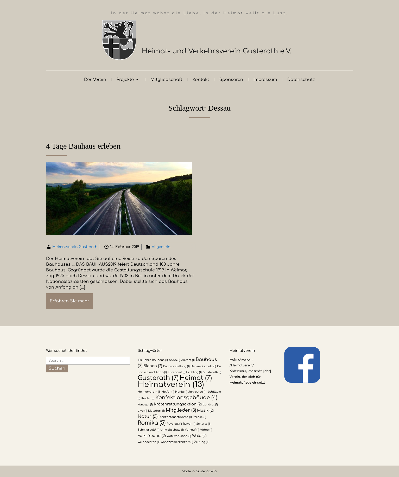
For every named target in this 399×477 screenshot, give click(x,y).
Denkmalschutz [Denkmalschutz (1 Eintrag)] (203, 366)
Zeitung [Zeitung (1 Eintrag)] (201, 442)
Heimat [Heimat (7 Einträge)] (196, 377)
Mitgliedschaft (166, 79)
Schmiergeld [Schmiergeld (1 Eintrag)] (148, 429)
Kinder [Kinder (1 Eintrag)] (147, 398)
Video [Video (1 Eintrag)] (206, 429)
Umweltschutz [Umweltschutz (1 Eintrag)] (172, 429)
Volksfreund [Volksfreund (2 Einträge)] (152, 436)
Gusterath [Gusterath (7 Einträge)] (158, 377)
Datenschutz (301, 79)
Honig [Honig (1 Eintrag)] (181, 391)
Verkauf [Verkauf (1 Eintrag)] (192, 429)
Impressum (265, 79)
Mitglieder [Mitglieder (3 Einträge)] (181, 410)
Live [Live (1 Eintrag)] (142, 410)
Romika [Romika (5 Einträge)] (152, 423)
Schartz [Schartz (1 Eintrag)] (203, 423)
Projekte (125, 79)
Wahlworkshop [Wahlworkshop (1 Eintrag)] (179, 436)
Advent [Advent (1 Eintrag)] (188, 360)
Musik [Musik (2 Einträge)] (205, 410)
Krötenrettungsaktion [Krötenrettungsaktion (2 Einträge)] (178, 404)
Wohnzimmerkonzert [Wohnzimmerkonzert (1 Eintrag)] (177, 442)
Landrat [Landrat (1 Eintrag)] (210, 404)
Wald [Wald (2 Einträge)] (199, 436)
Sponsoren (231, 79)
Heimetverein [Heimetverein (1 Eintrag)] (149, 391)
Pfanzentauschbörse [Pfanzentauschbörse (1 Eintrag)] (175, 417)
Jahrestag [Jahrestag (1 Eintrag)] (197, 391)
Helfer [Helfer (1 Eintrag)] (168, 391)
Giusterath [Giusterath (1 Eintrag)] (212, 372)
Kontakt (201, 79)
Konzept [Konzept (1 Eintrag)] (145, 404)
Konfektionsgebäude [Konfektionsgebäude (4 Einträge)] (186, 397)
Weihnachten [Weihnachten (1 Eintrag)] (149, 442)
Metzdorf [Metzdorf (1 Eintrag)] (156, 410)
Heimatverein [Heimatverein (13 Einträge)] (171, 384)
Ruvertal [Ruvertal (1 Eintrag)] (174, 423)
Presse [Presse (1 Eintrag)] (199, 417)
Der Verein (95, 79)
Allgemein (161, 247)
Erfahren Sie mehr (69, 301)
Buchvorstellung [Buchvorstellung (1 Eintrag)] (176, 366)
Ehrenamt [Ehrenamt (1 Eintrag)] (176, 372)
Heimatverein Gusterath (74, 247)
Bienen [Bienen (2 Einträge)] (152, 366)
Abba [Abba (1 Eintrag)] (174, 360)
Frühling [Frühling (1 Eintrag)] (194, 372)
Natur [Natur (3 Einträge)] (147, 416)
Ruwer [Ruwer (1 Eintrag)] (189, 423)
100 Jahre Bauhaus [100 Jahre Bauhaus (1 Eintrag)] (153, 360)
